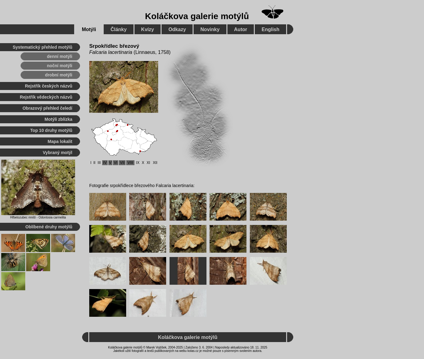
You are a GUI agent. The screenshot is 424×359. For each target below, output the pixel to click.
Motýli (89, 29)
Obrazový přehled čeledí (47, 108)
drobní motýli (58, 74)
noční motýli (59, 65)
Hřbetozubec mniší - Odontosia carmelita (38, 217)
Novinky (209, 29)
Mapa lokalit (60, 141)
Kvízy (147, 29)
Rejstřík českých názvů (48, 86)
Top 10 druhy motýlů (51, 130)
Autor (240, 29)
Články (118, 29)
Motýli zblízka (58, 119)
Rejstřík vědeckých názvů (46, 97)
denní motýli (59, 56)
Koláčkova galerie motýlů (197, 16)
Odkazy (177, 29)
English (270, 29)
